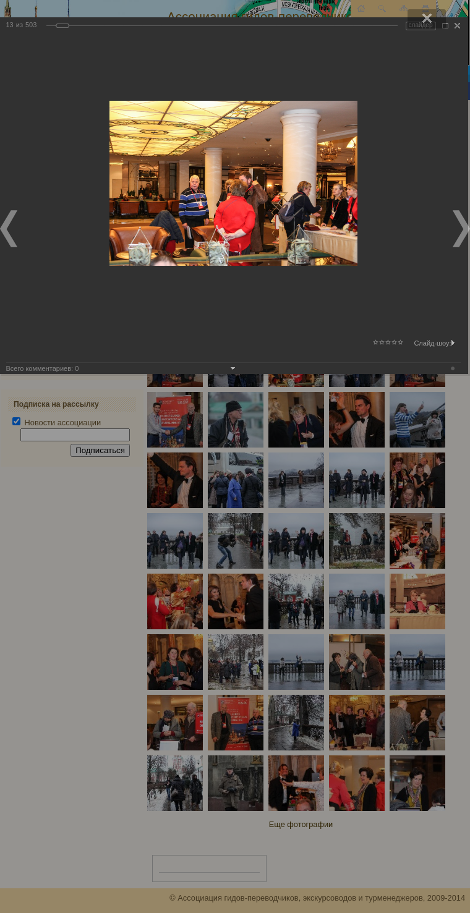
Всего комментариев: (42, 368)
